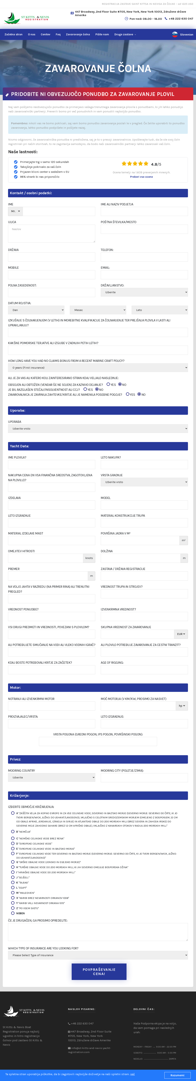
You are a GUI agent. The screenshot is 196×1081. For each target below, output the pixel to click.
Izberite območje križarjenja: (31, 807)
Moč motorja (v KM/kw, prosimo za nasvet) (133, 699)
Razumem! (177, 1075)
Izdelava (14, 498)
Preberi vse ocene (141, 176)
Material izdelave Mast (25, 533)
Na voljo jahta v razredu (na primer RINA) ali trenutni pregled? (48, 589)
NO (122, 385)
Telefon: (107, 250)
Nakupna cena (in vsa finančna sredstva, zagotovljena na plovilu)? (50, 477)
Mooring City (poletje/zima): (122, 771)
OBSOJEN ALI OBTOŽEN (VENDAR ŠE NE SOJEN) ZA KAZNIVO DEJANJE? (67, 384)
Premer (13, 569)
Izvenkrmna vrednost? (118, 609)
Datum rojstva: (19, 303)
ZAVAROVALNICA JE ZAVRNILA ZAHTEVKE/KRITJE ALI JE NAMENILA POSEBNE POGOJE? (77, 394)
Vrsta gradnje (112, 475)
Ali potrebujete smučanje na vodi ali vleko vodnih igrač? (51, 645)
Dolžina (107, 551)
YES (111, 385)
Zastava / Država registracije (123, 569)
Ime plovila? (17, 457)
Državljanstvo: (112, 285)
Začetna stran (13, 34)
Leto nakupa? (111, 457)
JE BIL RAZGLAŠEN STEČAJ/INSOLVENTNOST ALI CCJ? (55, 389)
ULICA (12, 222)
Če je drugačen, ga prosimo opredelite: (37, 920)
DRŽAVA (13, 250)
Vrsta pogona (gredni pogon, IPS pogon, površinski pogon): (98, 734)
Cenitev (45, 34)
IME (10, 204)
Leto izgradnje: (112, 717)
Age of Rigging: (112, 663)
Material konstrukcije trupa (123, 516)
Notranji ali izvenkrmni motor (31, 699)
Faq (58, 34)
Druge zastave (123, 34)
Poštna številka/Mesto (118, 222)
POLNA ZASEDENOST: (22, 285)
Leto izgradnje (19, 516)
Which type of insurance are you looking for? (43, 948)
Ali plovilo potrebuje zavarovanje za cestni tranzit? (140, 645)
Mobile (13, 268)
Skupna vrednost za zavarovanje (126, 627)
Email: (105, 268)
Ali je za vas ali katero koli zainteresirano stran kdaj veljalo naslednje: (63, 378)
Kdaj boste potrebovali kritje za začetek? (40, 663)
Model (105, 498)
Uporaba (14, 422)
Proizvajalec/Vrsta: (23, 717)
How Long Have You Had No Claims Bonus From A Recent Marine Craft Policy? (66, 361)
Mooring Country (21, 771)
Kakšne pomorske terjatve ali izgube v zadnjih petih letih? (53, 343)
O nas (31, 34)
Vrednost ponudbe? (23, 609)
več (132, 1074)
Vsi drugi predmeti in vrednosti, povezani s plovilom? (48, 627)
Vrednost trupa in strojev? (121, 587)
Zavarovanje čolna (78, 34)
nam (102, 34)
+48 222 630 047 (181, 18)
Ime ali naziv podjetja (117, 204)
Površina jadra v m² (116, 533)
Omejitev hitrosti (21, 551)
